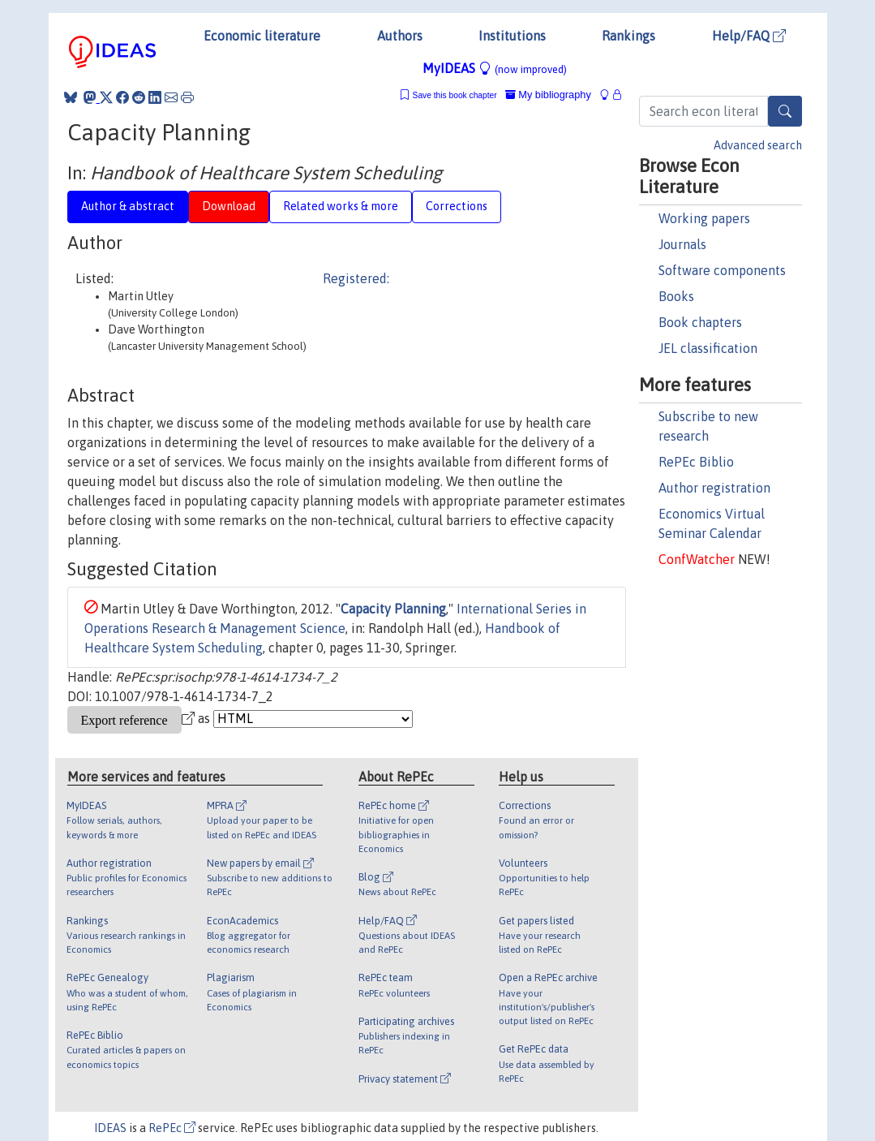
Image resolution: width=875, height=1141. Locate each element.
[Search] (785, 111)
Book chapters (700, 322)
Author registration (714, 487)
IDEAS (110, 1128)
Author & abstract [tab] (127, 206)
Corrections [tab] (456, 206)
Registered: (356, 278)
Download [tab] (228, 206)
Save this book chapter (455, 95)
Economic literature (262, 35)
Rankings (628, 35)
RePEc (171, 1128)
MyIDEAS (494, 68)
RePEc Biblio (696, 461)
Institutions (512, 35)
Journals (682, 244)
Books (676, 296)
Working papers (704, 218)
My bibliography (548, 94)
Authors (399, 35)
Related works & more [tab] (340, 206)
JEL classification (707, 348)
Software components (722, 270)
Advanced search (758, 145)
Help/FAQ (749, 35)
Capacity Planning (393, 608)
